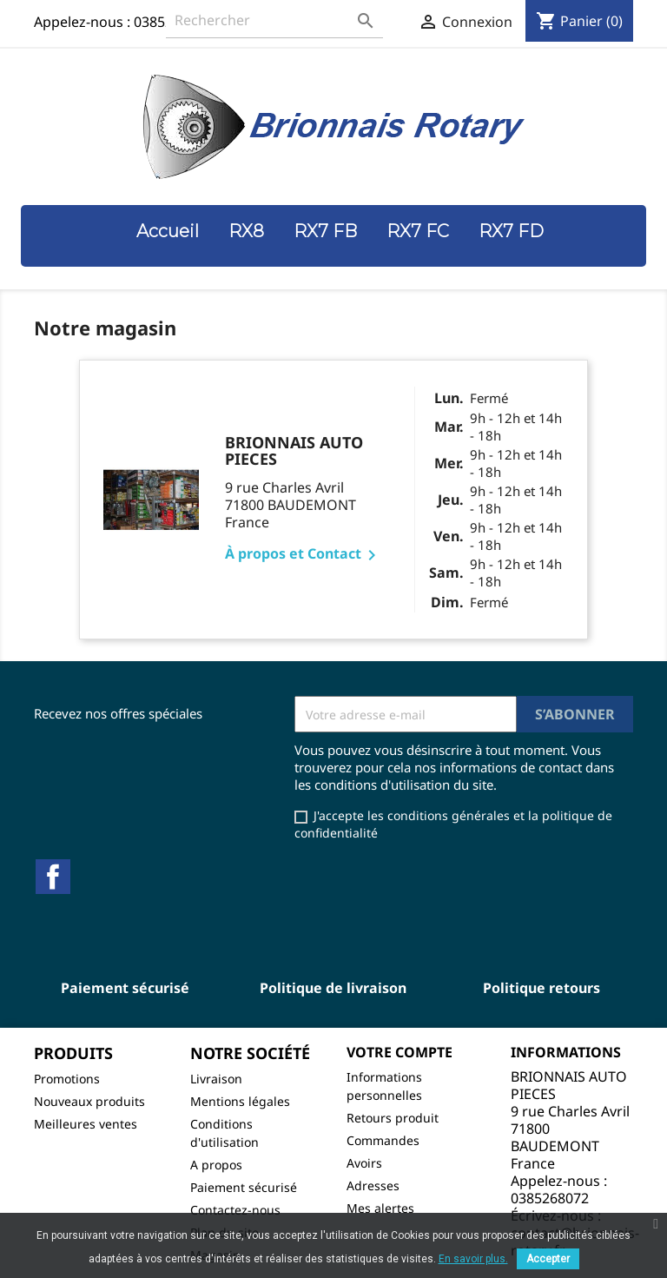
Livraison (216, 1078)
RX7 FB (325, 231)
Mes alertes (380, 1208)
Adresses (373, 1185)
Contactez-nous (235, 1210)
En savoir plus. (473, 1259)
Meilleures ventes (85, 1124)
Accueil (167, 231)
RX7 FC (417, 231)
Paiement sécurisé (243, 1187)
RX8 (246, 231)
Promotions (67, 1078)
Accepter (548, 1259)
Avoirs (364, 1163)
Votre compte (399, 1052)
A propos (216, 1164)
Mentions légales (240, 1101)
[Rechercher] (274, 20)
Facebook (53, 876)
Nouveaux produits (89, 1101)
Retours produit (393, 1117)
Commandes (383, 1140)
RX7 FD (511, 231)
